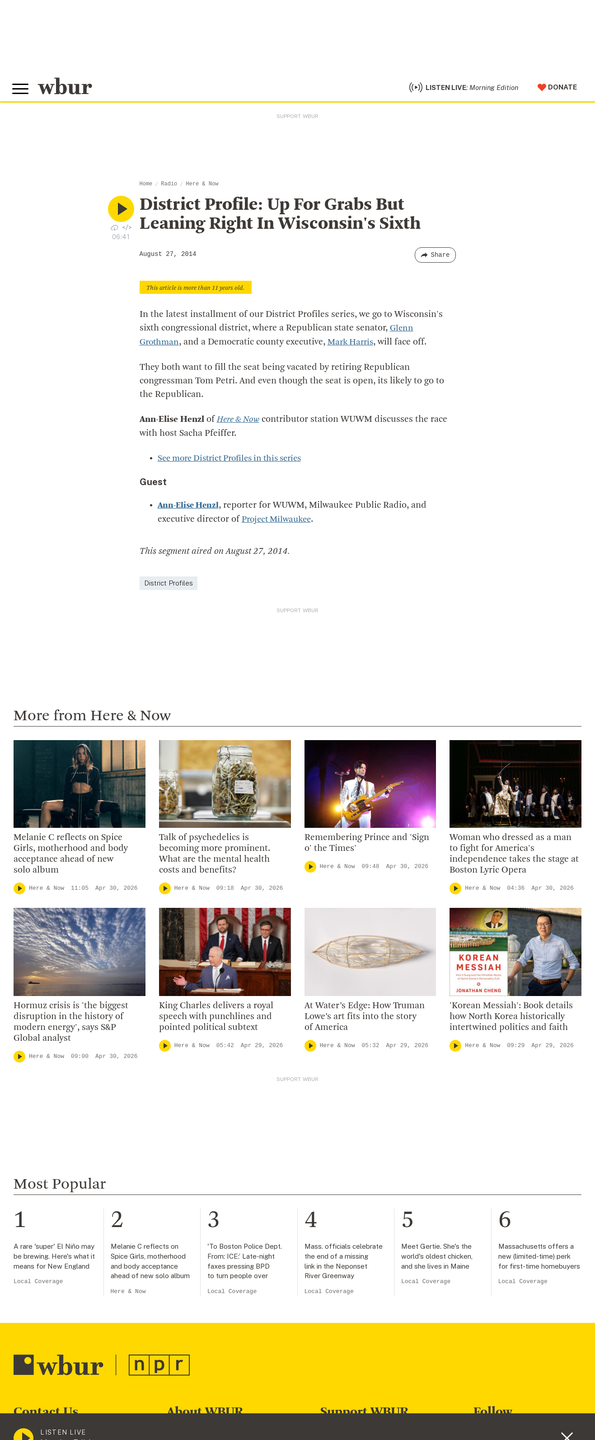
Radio (169, 189)
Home (146, 189)
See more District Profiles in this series (236, 462)
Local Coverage (38, 1284)
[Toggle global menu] (22, 91)
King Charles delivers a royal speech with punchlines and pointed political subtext (216, 1019)
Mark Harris (354, 346)
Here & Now (202, 189)
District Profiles (168, 586)
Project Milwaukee (279, 522)
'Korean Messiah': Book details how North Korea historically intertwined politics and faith (511, 1019)
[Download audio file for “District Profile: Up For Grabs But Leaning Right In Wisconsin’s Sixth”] (114, 232)
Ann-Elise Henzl (190, 509)
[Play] (19, 891)
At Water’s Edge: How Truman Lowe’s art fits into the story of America (365, 1019)
